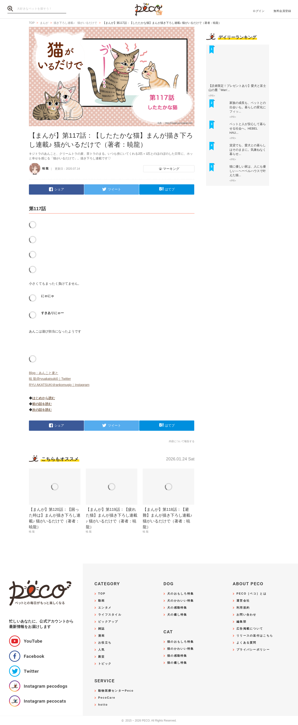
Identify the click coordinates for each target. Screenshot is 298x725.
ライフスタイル (109, 614)
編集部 (241, 621)
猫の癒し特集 (177, 662)
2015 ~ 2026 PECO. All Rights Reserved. (149, 720)
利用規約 (243, 607)
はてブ (170, 189)
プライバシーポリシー (253, 649)
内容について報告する (181, 441)
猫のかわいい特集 (180, 648)
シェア (59, 189)
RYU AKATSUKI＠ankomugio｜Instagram (59, 385)
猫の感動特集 (177, 655)
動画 (101, 600)
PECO (149, 9)
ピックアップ (108, 621)
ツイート (114, 189)
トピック (104, 663)
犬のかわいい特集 (180, 600)
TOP (101, 593)
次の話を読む (42, 410)
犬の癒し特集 (177, 614)
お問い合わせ (246, 614)
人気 (101, 649)
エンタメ (104, 607)
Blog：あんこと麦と (43, 373)
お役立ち (104, 642)
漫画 (101, 635)
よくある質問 (246, 642)
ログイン (258, 11)
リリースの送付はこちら (254, 635)
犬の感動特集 (177, 607)
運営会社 (243, 600)
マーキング (171, 169)
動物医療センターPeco (116, 690)
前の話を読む (42, 404)
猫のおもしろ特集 (180, 641)
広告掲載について (249, 628)
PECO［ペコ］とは (251, 593)
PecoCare (106, 697)
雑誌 (101, 628)
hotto (103, 704)
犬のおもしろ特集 (180, 593)
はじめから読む (43, 398)
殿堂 (101, 656)
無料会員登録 (282, 11)
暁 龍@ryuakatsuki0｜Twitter (50, 379)
